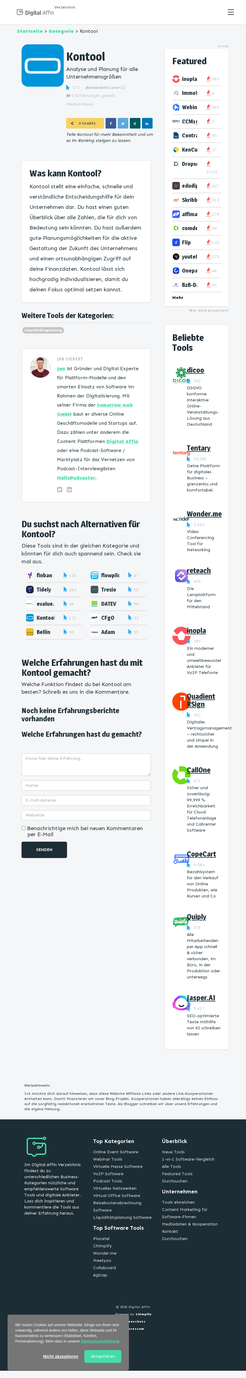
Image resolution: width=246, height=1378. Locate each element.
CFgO (107, 618)
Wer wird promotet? (209, 310)
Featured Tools (177, 1173)
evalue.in (48, 604)
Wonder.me (204, 513)
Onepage (193, 270)
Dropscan (193, 164)
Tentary (199, 448)
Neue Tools (173, 1152)
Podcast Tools (107, 1181)
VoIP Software (108, 1173)
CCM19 (190, 121)
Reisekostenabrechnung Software (117, 1206)
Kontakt (170, 1231)
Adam (108, 632)
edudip (190, 186)
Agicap (100, 1275)
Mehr (178, 297)
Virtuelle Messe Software (118, 1166)
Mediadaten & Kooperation (190, 1224)
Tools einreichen (178, 1202)
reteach (199, 570)
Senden (44, 849)
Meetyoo (102, 1260)
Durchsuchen (174, 1181)
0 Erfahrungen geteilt (90, 95)
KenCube (193, 149)
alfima (189, 214)
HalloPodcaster (76, 478)
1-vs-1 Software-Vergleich (188, 1159)
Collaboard (104, 1267)
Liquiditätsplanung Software (122, 1217)
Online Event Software (115, 1152)
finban (44, 575)
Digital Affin (122, 441)
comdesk (193, 228)
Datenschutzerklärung (100, 1341)
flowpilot (112, 575)
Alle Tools (171, 1166)
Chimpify (102, 1246)
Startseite (30, 31)
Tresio (108, 589)
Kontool (46, 618)
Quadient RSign (201, 700)
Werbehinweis (80, 104)
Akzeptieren (103, 1356)
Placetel (101, 1238)
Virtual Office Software (116, 1195)
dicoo (195, 370)
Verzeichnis (64, 7)
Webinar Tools (107, 1159)
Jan (61, 368)
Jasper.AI (201, 997)
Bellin (43, 632)
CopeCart (201, 854)
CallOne (199, 770)
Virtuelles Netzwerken (114, 1188)
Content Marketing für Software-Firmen (184, 1213)
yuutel (189, 256)
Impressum (133, 1329)
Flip (186, 242)
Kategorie (61, 31)
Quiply (196, 916)
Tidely (44, 589)
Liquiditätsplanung (43, 330)
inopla (189, 79)
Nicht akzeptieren (60, 1356)
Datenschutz (133, 1321)
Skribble (192, 200)
